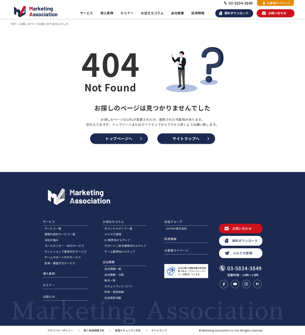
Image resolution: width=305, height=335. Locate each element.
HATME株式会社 (176, 228)
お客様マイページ (276, 3)
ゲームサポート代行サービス (63, 257)
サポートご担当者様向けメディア (125, 246)
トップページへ (119, 138)
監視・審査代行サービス (60, 263)
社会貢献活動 (112, 298)
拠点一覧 (110, 280)
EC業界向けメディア (117, 240)
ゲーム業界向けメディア (119, 252)
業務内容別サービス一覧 (60, 234)
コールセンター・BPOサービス (64, 246)
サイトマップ (159, 330)
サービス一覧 (53, 228)
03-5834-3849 (237, 3)
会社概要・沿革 (114, 275)
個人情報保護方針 (94, 330)
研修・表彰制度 (114, 292)
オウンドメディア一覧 (118, 228)
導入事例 (106, 13)
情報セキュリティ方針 (128, 330)
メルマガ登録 (112, 234)
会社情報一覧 (112, 269)
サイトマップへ (186, 138)
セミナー (127, 13)
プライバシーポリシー (60, 330)
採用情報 (197, 13)
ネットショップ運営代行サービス (66, 252)
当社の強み (52, 240)
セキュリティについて (118, 286)
